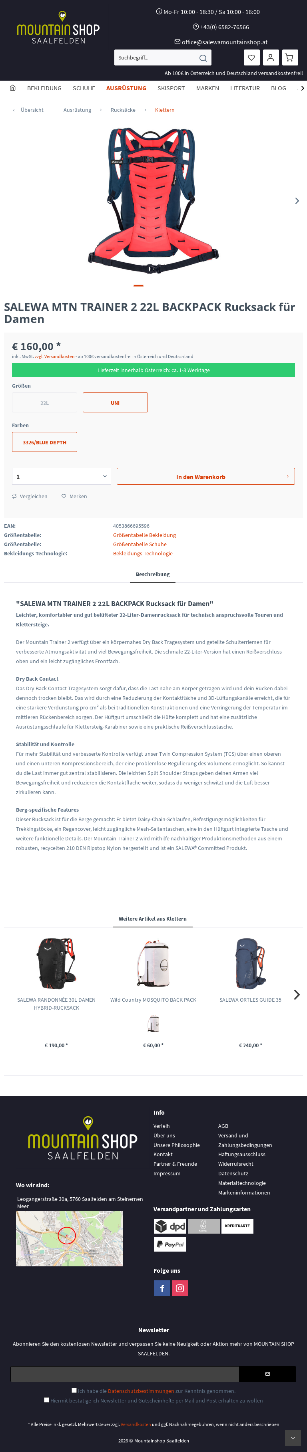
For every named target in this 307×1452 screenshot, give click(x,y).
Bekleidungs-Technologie (143, 553)
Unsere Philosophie (177, 1145)
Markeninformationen (244, 1192)
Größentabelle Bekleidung (144, 535)
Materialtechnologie (242, 1183)
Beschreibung (152, 574)
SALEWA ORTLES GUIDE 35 (250, 999)
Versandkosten (136, 1424)
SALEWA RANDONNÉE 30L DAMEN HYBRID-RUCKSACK (56, 1003)
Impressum (167, 1173)
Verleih (162, 1125)
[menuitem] (162, 57)
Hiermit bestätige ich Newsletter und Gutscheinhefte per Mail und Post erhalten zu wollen (156, 1400)
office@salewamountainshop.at (224, 42)
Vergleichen (30, 496)
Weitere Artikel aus (153, 918)
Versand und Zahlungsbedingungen (245, 1140)
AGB (223, 1125)
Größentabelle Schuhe (140, 544)
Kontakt (163, 1154)
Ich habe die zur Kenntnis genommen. (156, 1391)
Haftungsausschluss (241, 1154)
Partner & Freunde (175, 1163)
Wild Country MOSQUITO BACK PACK (153, 999)
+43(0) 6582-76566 (224, 27)
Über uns (164, 1135)
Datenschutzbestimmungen (141, 1391)
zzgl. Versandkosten (55, 356)
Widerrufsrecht (235, 1163)
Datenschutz (233, 1173)
